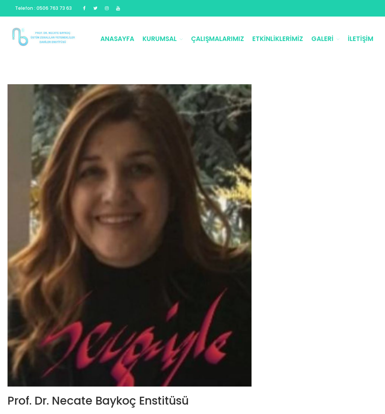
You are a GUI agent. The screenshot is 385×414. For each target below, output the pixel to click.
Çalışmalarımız (217, 38)
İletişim (360, 38)
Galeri (322, 38)
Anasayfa (117, 38)
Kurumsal (159, 38)
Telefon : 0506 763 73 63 (43, 8)
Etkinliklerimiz (277, 38)
